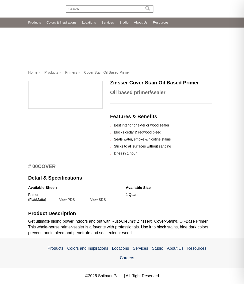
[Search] (147, 9)
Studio (124, 22)
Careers (127, 258)
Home (33, 72)
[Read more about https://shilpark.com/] (203, 8)
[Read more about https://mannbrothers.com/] (162, 8)
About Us (140, 22)
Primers (71, 72)
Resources (160, 22)
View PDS (67, 200)
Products (34, 22)
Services (107, 22)
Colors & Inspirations (62, 22)
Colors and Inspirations (87, 248)
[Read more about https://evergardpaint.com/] (182, 8)
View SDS (98, 200)
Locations (89, 22)
